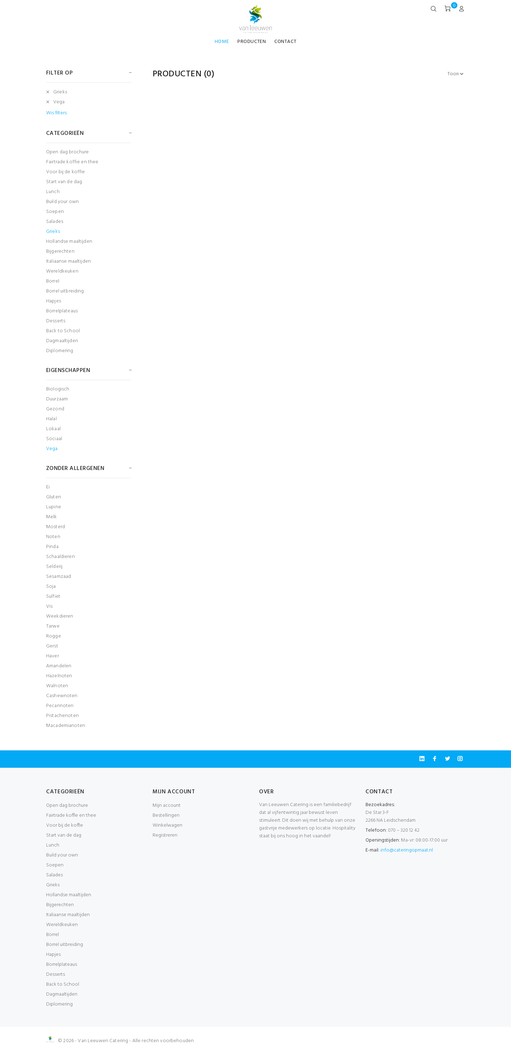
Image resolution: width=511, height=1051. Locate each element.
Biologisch (57, 389)
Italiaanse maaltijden (68, 261)
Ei (48, 487)
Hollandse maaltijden (69, 241)
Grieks (60, 92)
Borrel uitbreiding (65, 291)
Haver (52, 656)
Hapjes (53, 301)
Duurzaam (57, 399)
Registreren (165, 835)
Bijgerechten (60, 251)
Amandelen (58, 666)
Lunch (53, 192)
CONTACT (285, 42)
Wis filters (56, 113)
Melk (51, 517)
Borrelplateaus (62, 311)
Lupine (53, 507)
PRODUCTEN (251, 42)
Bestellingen (166, 815)
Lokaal (53, 429)
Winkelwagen (167, 825)
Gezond (55, 409)
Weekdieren (59, 616)
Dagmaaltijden (62, 341)
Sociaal (54, 439)
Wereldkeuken (62, 271)
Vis (49, 606)
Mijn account (167, 805)
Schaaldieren (60, 557)
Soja (51, 586)
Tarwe (53, 626)
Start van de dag (64, 182)
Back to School (63, 331)
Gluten (53, 497)
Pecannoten (59, 706)
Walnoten (57, 686)
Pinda (52, 547)
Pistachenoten (62, 716)
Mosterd (55, 527)
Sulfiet (53, 596)
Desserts (55, 321)
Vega (59, 102)
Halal (51, 419)
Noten (53, 537)
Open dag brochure (67, 152)
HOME (222, 42)
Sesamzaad (58, 577)
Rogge (53, 636)
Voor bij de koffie (65, 172)
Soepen (55, 212)
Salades (54, 222)
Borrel (52, 281)
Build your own (62, 202)
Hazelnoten (59, 676)
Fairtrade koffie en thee (72, 162)
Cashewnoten (62, 696)
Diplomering (59, 350)
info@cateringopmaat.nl (406, 850)
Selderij (54, 567)
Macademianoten (65, 725)
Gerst (52, 646)
